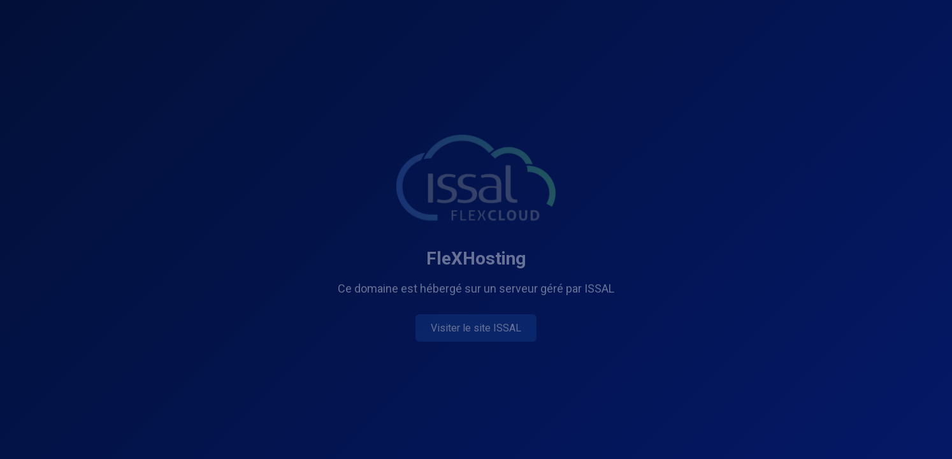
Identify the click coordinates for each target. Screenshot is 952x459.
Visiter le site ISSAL (476, 329)
